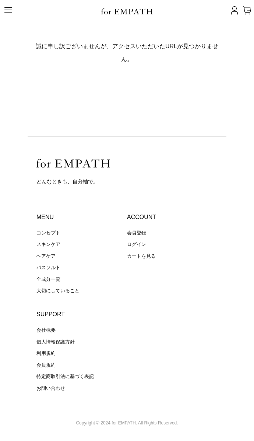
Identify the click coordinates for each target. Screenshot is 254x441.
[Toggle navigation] (5, 9)
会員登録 (136, 233)
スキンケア (48, 244)
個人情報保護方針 (55, 342)
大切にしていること (58, 290)
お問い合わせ (50, 388)
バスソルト (48, 267)
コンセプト (48, 233)
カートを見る (141, 256)
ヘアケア (46, 256)
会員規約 (46, 365)
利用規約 (46, 353)
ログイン (136, 244)
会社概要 (46, 330)
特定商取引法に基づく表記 (65, 376)
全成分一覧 (48, 279)
